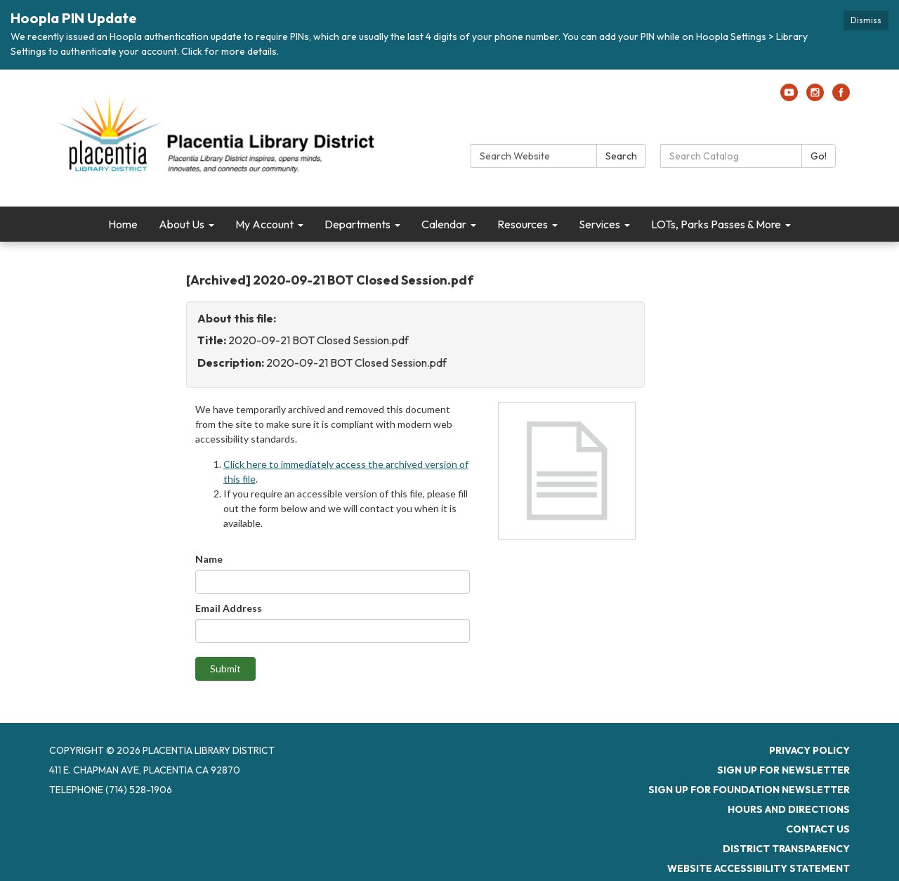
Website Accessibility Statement (758, 868)
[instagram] (815, 97)
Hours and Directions (789, 809)
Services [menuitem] (599, 224)
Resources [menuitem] (522, 224)
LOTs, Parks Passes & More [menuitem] (716, 224)
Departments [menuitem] (357, 224)
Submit (225, 668)
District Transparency (786, 848)
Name (209, 559)
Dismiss (866, 20)
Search (621, 156)
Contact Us (818, 829)
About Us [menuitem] (181, 224)
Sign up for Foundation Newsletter (749, 789)
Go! (819, 156)
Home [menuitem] (123, 224)
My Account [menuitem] (264, 224)
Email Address (228, 608)
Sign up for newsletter (783, 770)
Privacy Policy (809, 750)
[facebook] (841, 97)
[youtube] (789, 97)
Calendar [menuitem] (443, 224)
